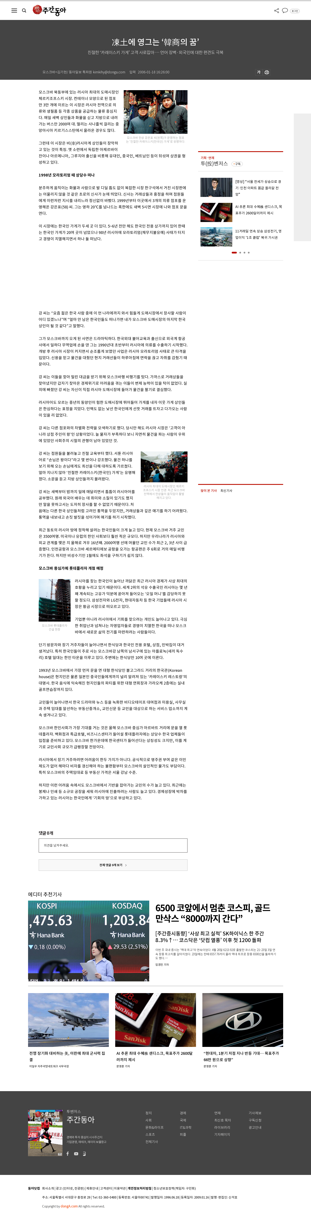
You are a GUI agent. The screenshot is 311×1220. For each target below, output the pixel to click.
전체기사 (151, 1142)
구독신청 (255, 1120)
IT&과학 (186, 1128)
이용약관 (120, 1188)
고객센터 (106, 1188)
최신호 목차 (222, 1120)
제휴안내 (92, 1188)
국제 (183, 1120)
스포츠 (150, 1135)
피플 (183, 1135)
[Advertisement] (102, 275)
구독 (238, 164)
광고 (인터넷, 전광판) (70, 1188)
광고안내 (255, 1128)
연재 (217, 1113)
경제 (183, 1113)
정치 (148, 1113)
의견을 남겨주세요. (56, 845)
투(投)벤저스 (214, 163)
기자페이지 (222, 1135)
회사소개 (48, 1188)
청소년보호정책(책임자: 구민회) (174, 1188)
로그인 (295, 11)
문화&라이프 (154, 1128)
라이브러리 (222, 1128)
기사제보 (255, 1113)
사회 (148, 1120)
